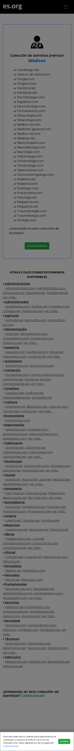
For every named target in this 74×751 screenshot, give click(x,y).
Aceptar (64, 741)
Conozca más (10, 746)
